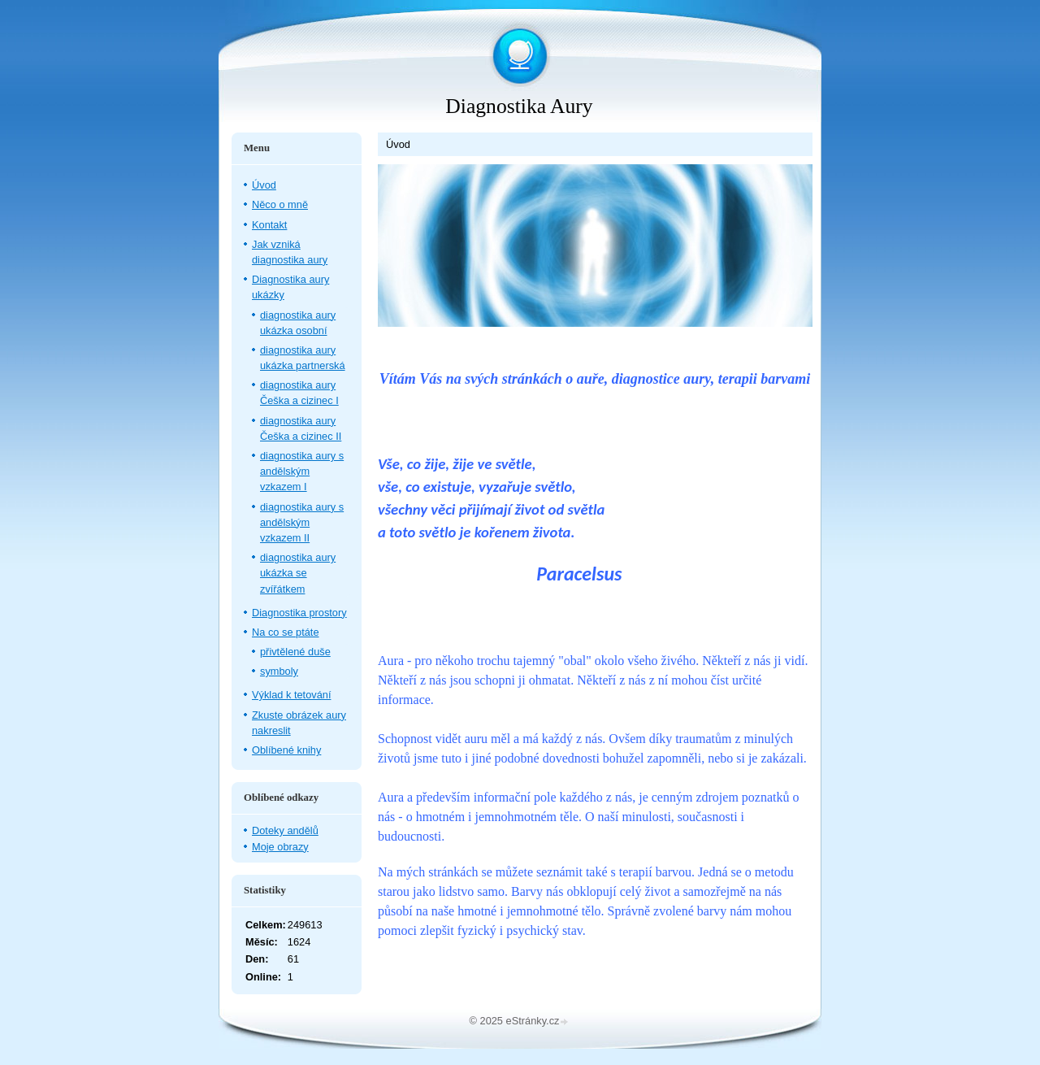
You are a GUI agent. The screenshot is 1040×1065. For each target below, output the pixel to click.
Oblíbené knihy (286, 750)
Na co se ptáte (285, 632)
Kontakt (269, 225)
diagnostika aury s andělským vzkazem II (302, 522)
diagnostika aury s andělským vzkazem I (302, 471)
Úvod (264, 185)
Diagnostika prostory (299, 612)
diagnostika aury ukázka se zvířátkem (298, 572)
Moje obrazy (280, 847)
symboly (279, 671)
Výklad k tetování (291, 695)
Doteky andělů (285, 830)
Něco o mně (280, 204)
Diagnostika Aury (518, 106)
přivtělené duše (295, 652)
